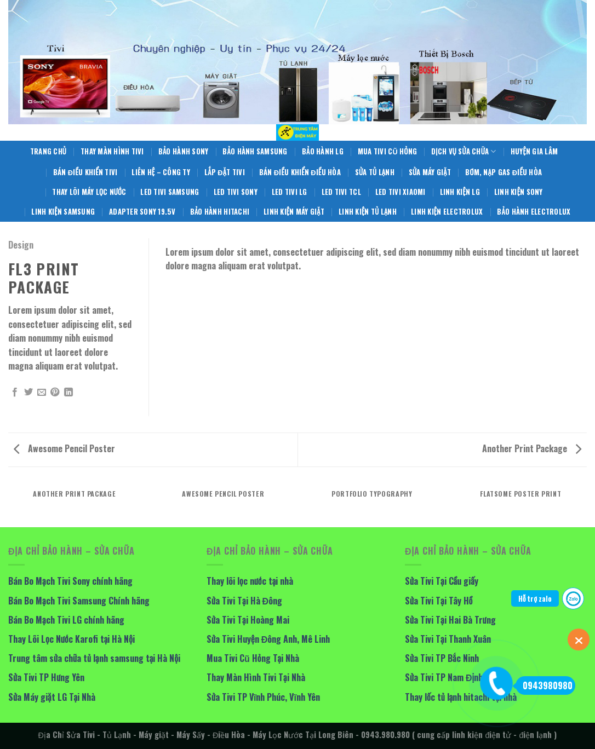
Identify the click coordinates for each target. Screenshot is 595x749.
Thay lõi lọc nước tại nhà (250, 580)
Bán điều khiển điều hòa (300, 172)
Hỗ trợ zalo (535, 598)
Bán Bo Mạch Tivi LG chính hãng (66, 619)
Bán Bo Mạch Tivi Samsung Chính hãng (79, 600)
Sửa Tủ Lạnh (374, 172)
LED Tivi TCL (341, 192)
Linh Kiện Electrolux (447, 211)
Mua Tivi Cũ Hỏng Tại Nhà (253, 658)
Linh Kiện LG (460, 192)
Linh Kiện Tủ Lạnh (368, 211)
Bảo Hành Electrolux (533, 211)
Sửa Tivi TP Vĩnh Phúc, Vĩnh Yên (263, 697)
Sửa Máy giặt (430, 172)
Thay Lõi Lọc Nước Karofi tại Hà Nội (71, 639)
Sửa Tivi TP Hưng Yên (46, 677)
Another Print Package (531, 448)
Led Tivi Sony (236, 192)
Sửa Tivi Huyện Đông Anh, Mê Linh (268, 639)
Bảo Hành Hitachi (219, 211)
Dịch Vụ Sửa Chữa (463, 151)
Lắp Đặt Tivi (224, 172)
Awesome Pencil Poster (64, 448)
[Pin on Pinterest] (54, 392)
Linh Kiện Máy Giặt (294, 211)
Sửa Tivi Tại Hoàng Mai (248, 619)
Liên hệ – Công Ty (160, 172)
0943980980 (544, 685)
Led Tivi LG (289, 192)
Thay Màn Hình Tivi (112, 151)
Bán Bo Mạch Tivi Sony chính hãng (70, 580)
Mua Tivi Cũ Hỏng (387, 151)
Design (20, 244)
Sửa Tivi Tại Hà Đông (244, 600)
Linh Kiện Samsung (63, 211)
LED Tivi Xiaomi (400, 192)
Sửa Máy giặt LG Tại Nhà (51, 697)
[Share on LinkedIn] (68, 392)
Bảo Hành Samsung (254, 151)
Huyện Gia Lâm (534, 151)
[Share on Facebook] (14, 392)
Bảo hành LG (323, 151)
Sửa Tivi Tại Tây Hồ (438, 600)
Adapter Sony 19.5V (142, 211)
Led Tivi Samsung (169, 192)
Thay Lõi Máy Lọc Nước (89, 192)
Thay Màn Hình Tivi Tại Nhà (256, 677)
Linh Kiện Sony (518, 192)
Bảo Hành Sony (183, 151)
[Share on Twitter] (28, 392)
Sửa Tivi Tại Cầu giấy (441, 580)
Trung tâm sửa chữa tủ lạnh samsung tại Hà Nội (94, 658)
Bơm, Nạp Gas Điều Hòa (503, 172)
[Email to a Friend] (41, 392)
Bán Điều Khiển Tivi (85, 172)
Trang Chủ (48, 151)
